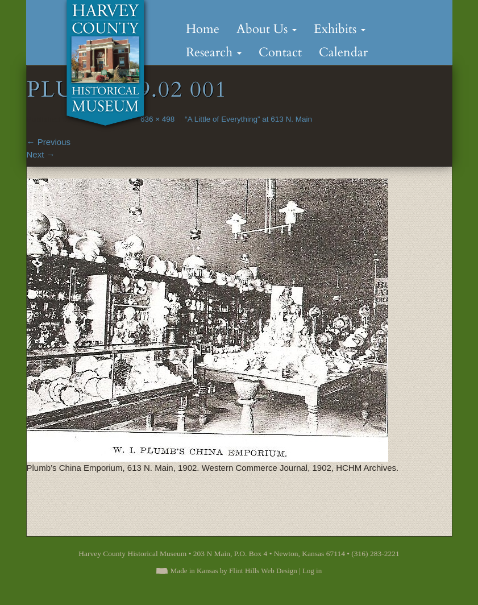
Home (202, 29)
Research (214, 52)
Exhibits (339, 29)
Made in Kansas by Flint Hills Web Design (234, 570)
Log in (312, 570)
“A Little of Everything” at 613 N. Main (248, 119)
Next (41, 154)
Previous (49, 142)
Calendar (343, 52)
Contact (280, 52)
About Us (266, 29)
